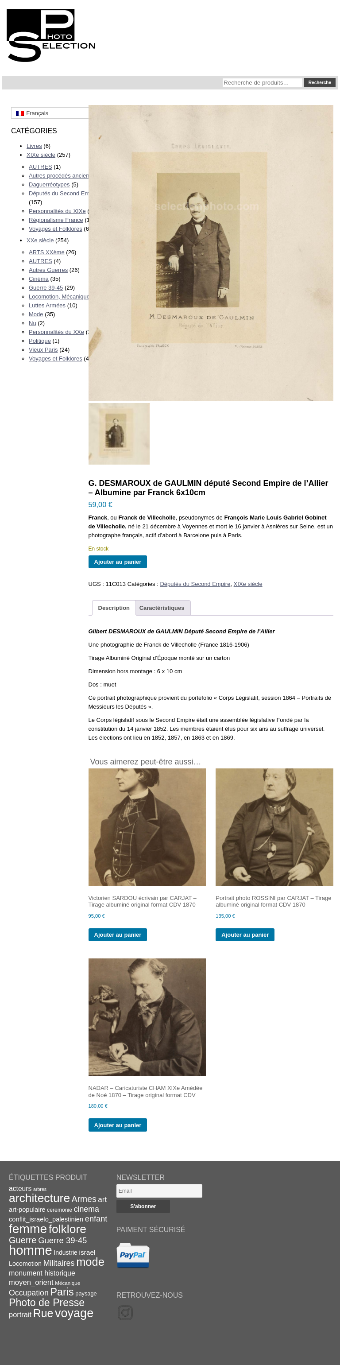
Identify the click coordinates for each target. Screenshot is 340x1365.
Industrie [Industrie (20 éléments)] (65, 1252)
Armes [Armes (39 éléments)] (84, 1199)
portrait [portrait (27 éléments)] (20, 1314)
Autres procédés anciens (60, 175)
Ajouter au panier (118, 561)
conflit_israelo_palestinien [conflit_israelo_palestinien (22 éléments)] (46, 1219)
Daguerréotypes (49, 184)
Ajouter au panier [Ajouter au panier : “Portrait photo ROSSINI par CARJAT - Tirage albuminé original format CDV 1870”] (245, 934)
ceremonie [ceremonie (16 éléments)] (59, 1210)
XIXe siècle (41, 154)
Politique (40, 340)
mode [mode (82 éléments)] (90, 1262)
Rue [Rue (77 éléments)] (43, 1313)
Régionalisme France (56, 220)
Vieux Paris (43, 349)
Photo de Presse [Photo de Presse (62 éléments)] (47, 1302)
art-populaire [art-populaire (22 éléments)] (27, 1209)
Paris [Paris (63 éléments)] (62, 1292)
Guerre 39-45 (46, 287)
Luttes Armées (47, 305)
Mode (36, 314)
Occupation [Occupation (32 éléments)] (29, 1292)
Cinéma (39, 278)
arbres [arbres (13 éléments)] (39, 1189)
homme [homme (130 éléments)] (30, 1250)
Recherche (320, 82)
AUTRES (40, 166)
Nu (32, 323)
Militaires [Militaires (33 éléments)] (59, 1263)
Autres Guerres (48, 270)
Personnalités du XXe (56, 332)
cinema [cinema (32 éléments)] (86, 1209)
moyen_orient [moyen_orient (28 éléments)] (31, 1282)
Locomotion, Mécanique (59, 296)
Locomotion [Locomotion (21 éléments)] (25, 1263)
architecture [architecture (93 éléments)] (39, 1198)
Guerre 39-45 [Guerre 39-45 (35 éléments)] (62, 1240)
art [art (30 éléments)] (102, 1199)
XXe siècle (40, 240)
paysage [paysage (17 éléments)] (86, 1293)
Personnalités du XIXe (57, 211)
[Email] (159, 1191)
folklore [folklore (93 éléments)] (67, 1229)
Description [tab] (114, 608)
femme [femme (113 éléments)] (28, 1229)
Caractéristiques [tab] (162, 608)
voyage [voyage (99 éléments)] (74, 1313)
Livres (34, 146)
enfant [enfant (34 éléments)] (96, 1218)
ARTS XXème (47, 252)
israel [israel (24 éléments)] (87, 1252)
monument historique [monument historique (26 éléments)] (42, 1273)
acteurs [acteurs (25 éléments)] (20, 1188)
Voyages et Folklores (55, 228)
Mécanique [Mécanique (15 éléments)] (67, 1283)
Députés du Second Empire (64, 193)
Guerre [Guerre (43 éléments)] (23, 1240)
